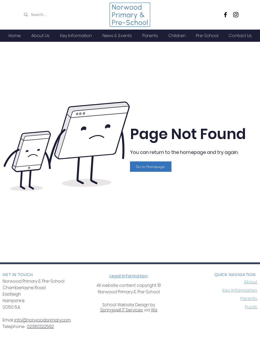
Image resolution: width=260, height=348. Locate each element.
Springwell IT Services (121, 310)
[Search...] (63, 14)
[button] (40, 35)
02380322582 (40, 327)
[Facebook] (225, 14)
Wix (154, 310)
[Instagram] (235, 14)
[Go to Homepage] (150, 166)
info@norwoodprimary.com (42, 320)
